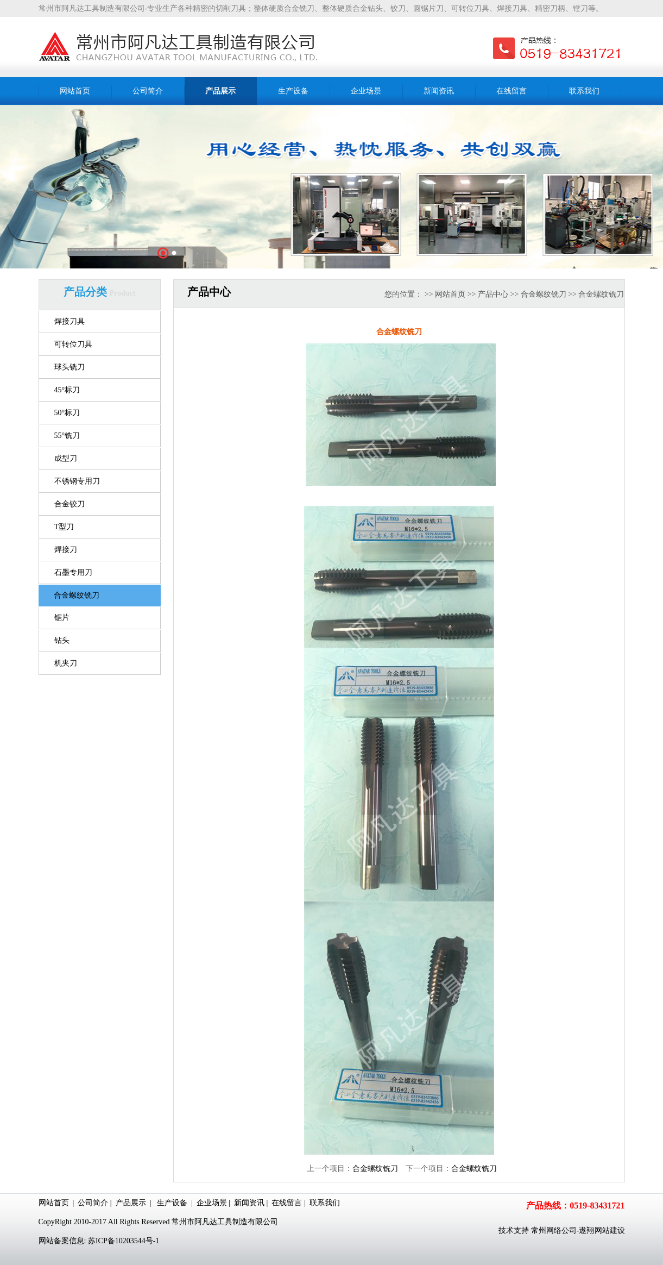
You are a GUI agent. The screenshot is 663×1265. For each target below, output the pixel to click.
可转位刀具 (73, 344)
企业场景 (212, 1203)
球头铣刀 (69, 367)
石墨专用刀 (73, 572)
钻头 (62, 640)
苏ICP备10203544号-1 (123, 1241)
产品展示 (131, 1203)
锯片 (62, 617)
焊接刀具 (69, 321)
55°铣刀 (67, 435)
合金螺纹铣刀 (76, 595)
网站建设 (610, 1230)
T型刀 (64, 527)
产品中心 (493, 294)
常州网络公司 (554, 1230)
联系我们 (325, 1203)
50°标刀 (67, 413)
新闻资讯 (249, 1203)
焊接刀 (65, 550)
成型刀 (65, 458)
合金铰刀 (69, 504)
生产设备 (172, 1203)
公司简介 (93, 1203)
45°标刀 (67, 390)
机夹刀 (65, 663)
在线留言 (286, 1203)
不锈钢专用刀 (77, 481)
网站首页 (450, 294)
